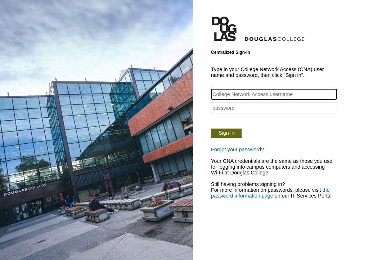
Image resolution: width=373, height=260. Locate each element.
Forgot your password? (237, 149)
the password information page (270, 193)
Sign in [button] (226, 133)
